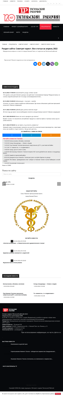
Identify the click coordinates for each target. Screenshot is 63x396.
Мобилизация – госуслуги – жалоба (25, 101)
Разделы (25, 32)
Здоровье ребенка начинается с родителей (16, 253)
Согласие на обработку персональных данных (41, 393)
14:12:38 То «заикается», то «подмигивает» (17, 147)
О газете (27, 1)
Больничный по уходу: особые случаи (26, 92)
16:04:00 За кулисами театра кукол (14, 163)
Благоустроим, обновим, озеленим (13, 284)
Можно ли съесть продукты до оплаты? (26, 116)
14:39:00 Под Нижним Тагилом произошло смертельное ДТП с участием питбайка (28, 145)
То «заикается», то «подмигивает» (44, 293)
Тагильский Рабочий (48, 388)
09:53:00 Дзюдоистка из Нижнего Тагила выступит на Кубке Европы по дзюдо (27, 157)
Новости (12, 1)
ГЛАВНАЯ (6, 26)
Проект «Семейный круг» (20, 26)
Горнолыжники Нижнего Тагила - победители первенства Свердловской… (33, 351)
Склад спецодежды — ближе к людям (45, 284)
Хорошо (58, 393)
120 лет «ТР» (34, 26)
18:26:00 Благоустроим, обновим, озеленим (17, 141)
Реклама (20, 1)
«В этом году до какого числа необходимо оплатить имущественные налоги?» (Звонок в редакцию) (31, 112)
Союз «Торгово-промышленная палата (31, 193)
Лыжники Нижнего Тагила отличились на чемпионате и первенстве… (32, 359)
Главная (5, 1)
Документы (43, 1)
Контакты (34, 1)
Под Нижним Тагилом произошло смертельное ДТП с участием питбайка (15, 294)
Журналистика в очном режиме (12, 262)
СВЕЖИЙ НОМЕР (9, 32)
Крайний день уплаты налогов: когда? (26, 109)
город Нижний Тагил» (31, 196)
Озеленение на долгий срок (19, 344)
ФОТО (18, 32)
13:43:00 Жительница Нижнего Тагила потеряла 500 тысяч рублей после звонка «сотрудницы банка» (31, 152)
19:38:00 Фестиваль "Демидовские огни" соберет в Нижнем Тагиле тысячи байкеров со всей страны (31, 160)
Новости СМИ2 (6, 165)
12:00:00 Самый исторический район (15, 155)
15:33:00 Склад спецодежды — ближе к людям (18, 143)
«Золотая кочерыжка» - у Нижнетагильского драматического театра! (23, 243)
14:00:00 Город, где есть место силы (15, 149)
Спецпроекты (45, 26)
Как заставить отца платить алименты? (26, 125)
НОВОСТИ (56, 26)
